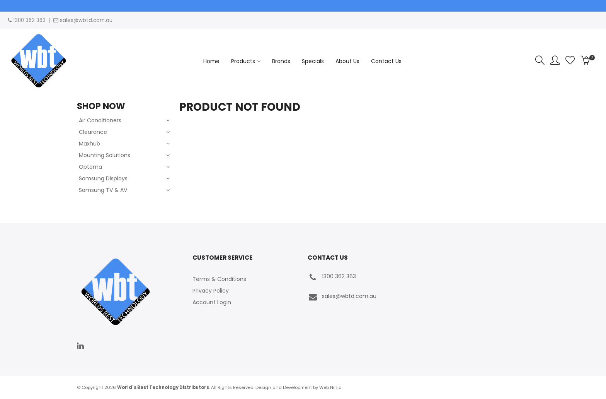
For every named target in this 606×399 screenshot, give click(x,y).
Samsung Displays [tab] (103, 178)
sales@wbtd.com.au (342, 297)
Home (211, 61)
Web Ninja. (330, 387)
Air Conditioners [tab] (100, 120)
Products (243, 61)
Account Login (211, 302)
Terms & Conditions (219, 279)
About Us (347, 61)
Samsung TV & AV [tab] (103, 190)
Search (540, 60)
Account (555, 60)
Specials (313, 61)
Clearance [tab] (93, 132)
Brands (281, 61)
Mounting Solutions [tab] (104, 155)
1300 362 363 (332, 277)
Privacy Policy (210, 291)
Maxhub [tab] (89, 143)
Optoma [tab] (90, 167)
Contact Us (386, 61)
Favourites (570, 60)
